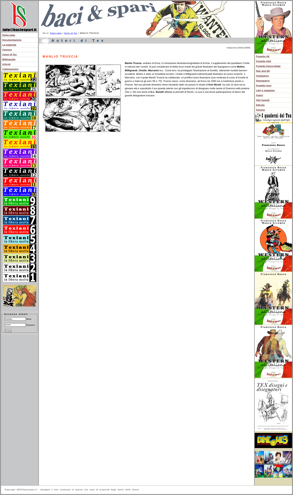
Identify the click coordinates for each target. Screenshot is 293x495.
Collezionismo (10, 69)
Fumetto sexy (264, 85)
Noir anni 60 (263, 71)
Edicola (260, 105)
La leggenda (9, 44)
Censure (7, 49)
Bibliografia (8, 59)
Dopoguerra (263, 80)
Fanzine (260, 109)
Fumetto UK (263, 56)
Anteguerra (262, 75)
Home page (8, 35)
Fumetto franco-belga (268, 66)
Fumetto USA (263, 61)
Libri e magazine (265, 90)
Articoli (6, 64)
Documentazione (11, 40)
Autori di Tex (9, 54)
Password (20, 325)
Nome (18, 319)
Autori (259, 95)
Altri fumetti (262, 100)
